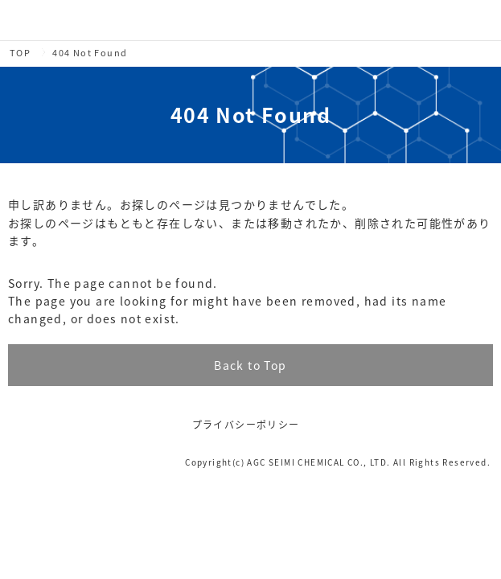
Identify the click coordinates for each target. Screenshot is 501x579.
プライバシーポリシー (246, 424)
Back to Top (250, 365)
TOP (20, 53)
